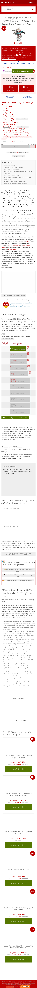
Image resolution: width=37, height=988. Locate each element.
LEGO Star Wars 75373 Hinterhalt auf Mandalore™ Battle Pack (18, 795)
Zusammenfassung (9, 165)
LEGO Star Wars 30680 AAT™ (18, 870)
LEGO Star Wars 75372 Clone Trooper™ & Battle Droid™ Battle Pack (18, 947)
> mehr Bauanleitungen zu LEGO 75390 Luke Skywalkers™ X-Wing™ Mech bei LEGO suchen (18, 554)
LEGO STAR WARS (25, 215)
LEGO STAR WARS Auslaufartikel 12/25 (12, 188)
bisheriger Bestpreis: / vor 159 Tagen (16, 133)
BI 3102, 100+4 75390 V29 (11, 508)
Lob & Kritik (25, 986)
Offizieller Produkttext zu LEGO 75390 (15, 181)
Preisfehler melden (7, 339)
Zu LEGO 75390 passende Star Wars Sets (15, 183)
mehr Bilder (19, 43)
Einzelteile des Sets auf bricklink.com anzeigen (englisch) (18, 570)
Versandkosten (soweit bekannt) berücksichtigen (15, 337)
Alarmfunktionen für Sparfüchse (13, 167)
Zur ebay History (24, 152)
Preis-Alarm (15, 78)
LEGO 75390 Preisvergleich (11, 169)
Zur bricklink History (18, 156)
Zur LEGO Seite (11, 152)
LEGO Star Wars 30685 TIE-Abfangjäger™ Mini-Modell (18, 909)
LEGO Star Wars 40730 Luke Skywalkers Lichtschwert (18, 833)
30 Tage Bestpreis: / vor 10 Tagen (16, 135)
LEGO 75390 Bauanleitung (11, 175)
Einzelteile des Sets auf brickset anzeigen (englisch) (17, 580)
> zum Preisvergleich (18, 769)
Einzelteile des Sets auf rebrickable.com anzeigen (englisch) (18, 575)
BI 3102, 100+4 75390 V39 (11, 526)
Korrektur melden (22, 119)
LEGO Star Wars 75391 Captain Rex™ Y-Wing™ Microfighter (18, 757)
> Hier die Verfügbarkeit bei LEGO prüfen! (15, 418)
